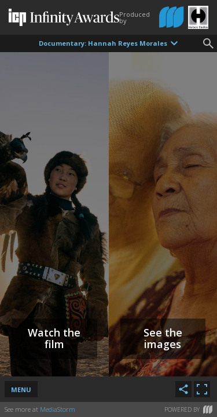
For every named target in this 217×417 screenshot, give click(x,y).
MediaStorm (57, 409)
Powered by (188, 409)
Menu (21, 389)
